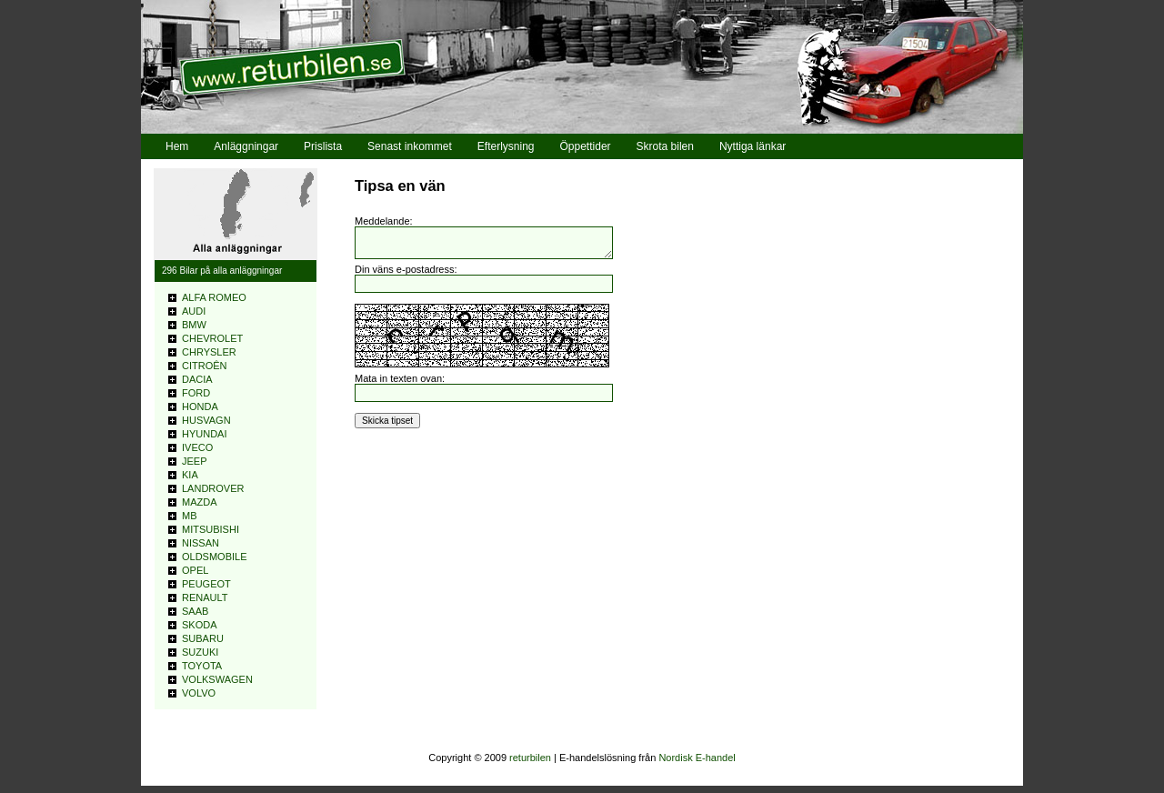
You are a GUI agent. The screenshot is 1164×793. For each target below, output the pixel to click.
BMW (194, 324)
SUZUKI (200, 652)
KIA (190, 474)
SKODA (199, 624)
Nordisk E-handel (696, 757)
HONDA (200, 406)
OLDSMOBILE (214, 556)
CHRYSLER (209, 351)
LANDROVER (213, 488)
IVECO (197, 447)
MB (189, 515)
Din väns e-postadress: (406, 274)
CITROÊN (204, 365)
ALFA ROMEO (214, 297)
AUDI (194, 311)
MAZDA (199, 502)
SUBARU (203, 638)
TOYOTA (202, 665)
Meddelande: (384, 221)
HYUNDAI (204, 433)
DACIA (197, 379)
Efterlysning (506, 146)
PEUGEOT (206, 583)
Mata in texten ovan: (400, 383)
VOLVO (199, 693)
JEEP (194, 461)
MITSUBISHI (210, 529)
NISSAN (200, 542)
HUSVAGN (206, 420)
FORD (196, 392)
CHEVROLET (212, 338)
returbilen (530, 757)
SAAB (195, 611)
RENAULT (205, 597)
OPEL (195, 570)
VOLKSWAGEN (217, 679)
